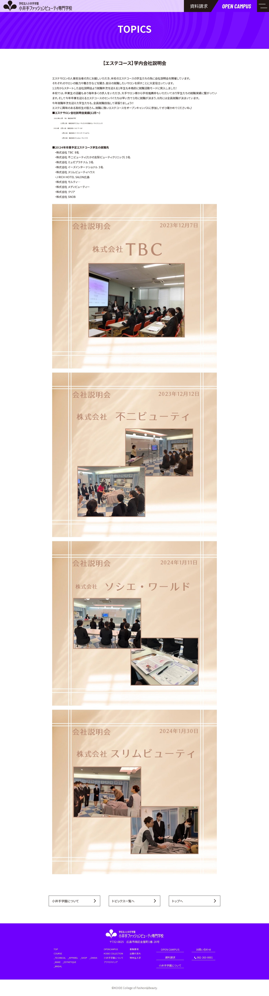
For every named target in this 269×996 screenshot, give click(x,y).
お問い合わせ (203, 949)
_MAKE (57, 962)
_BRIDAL (58, 966)
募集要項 (134, 949)
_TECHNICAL (60, 958)
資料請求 (170, 957)
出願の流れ (135, 953)
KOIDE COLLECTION (113, 953)
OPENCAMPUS (111, 949)
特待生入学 (135, 958)
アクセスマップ (111, 962)
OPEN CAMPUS (170, 949)
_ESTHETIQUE (69, 962)
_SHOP (83, 958)
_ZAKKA (93, 958)
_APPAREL (73, 958)
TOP (56, 949)
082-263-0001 (203, 957)
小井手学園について (113, 958)
